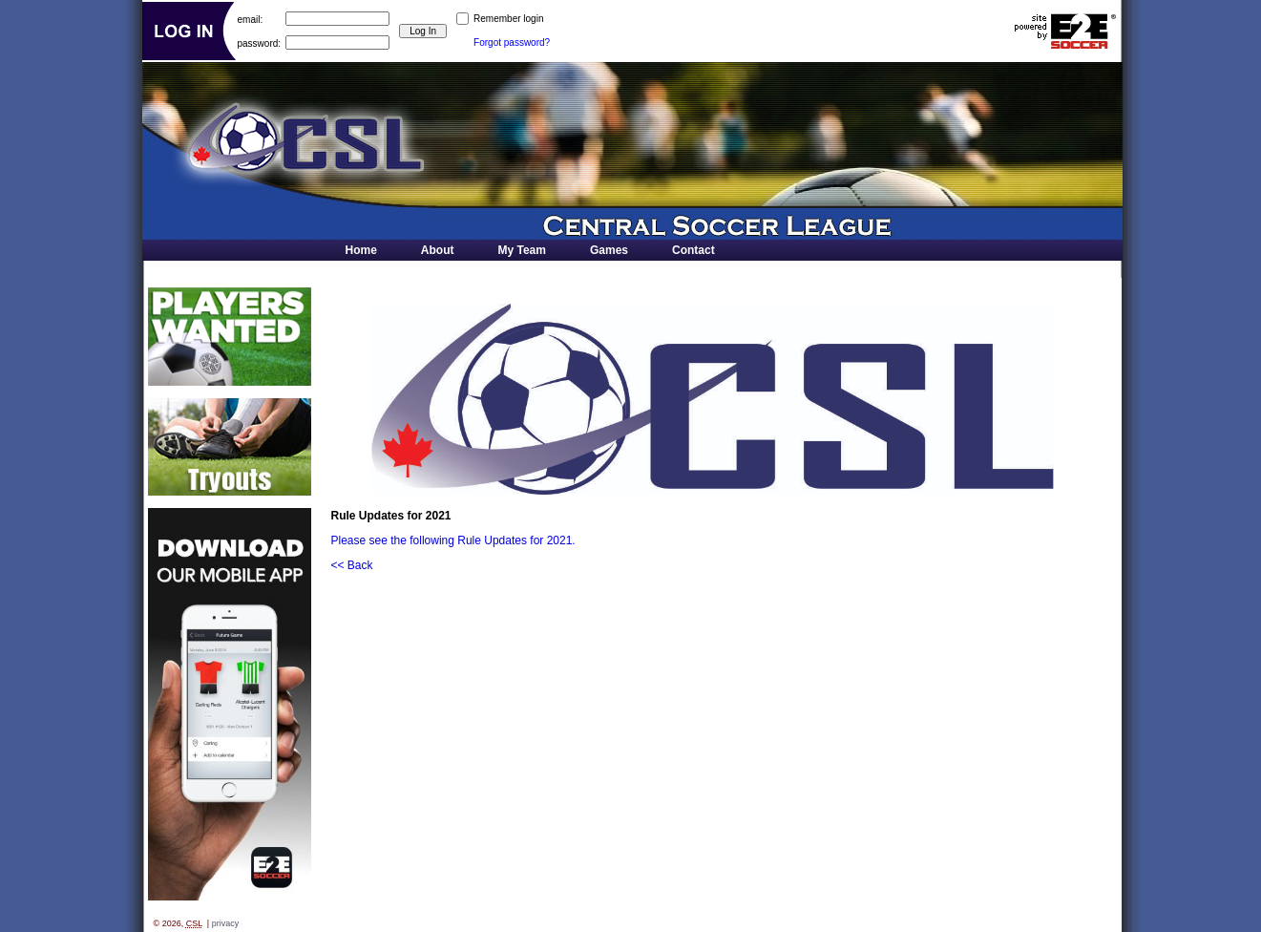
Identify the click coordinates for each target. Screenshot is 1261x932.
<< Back (352, 565)
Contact (693, 250)
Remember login (508, 18)
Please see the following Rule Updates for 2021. (453, 540)
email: (250, 18)
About (437, 250)
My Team (522, 250)
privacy (226, 923)
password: (260, 42)
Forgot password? (511, 42)
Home (361, 250)
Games (609, 250)
